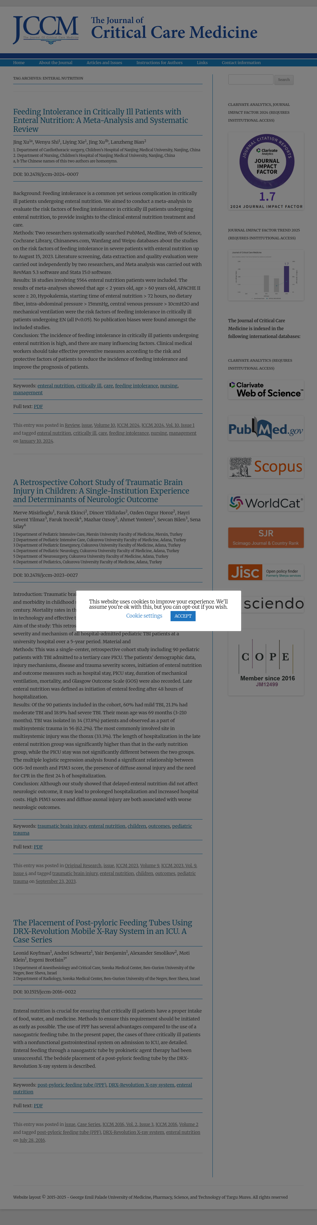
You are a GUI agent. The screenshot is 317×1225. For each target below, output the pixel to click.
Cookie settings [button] (144, 616)
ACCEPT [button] (183, 616)
